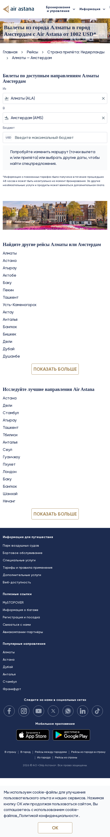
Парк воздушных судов (21, 545)
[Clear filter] (103, 98)
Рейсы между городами (51, 752)
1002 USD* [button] (83, 34)
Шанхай (10, 493)
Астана (10, 260)
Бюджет (9, 127)
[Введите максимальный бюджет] (58, 137)
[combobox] (55, 98)
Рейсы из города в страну (88, 752)
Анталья (10, 319)
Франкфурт (12, 689)
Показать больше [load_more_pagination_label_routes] (55, 369)
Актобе (9, 275)
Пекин (8, 290)
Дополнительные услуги (22, 575)
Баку (7, 282)
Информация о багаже (20, 610)
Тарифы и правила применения (27, 567)
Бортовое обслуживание (22, 553)
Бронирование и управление (62, 9)
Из (4, 88)
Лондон (10, 471)
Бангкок (10, 326)
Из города (44, 757)
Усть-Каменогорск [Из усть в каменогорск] (20, 304)
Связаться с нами (17, 624)
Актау (8, 312)
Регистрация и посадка (21, 617)
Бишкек (9, 334)
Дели (7, 341)
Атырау (10, 268)
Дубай (8, 349)
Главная (10, 52)
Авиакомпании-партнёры (23, 632)
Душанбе (11, 356)
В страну (10, 752)
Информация (93, 9)
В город (25, 752)
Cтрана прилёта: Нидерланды (75, 52)
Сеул (7, 449)
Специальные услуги (19, 560)
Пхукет (9, 464)
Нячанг (9, 501)
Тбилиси (10, 435)
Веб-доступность (17, 582)
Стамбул (11, 412)
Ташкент (11, 297)
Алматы (10, 253)
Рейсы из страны (66, 757)
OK (55, 828)
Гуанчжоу (11, 457)
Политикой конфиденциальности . (49, 815)
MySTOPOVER (13, 602)
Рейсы (32, 52)
